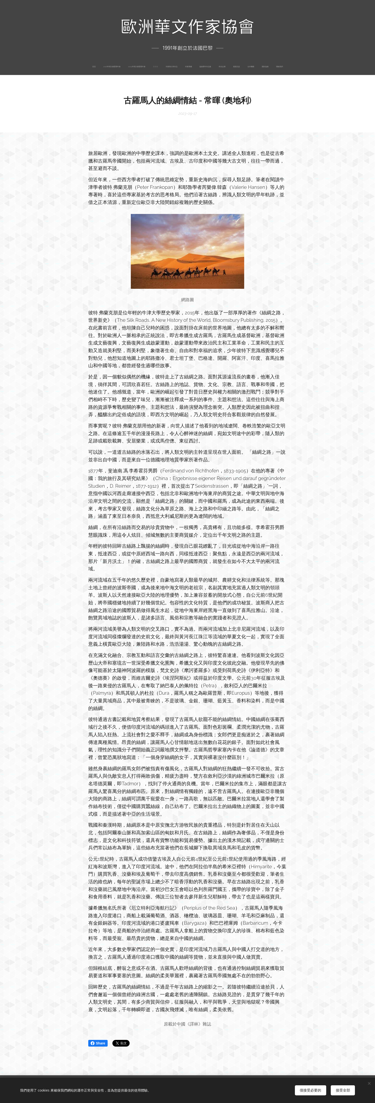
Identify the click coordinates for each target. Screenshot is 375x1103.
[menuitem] (147, 67)
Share (98, 1043)
